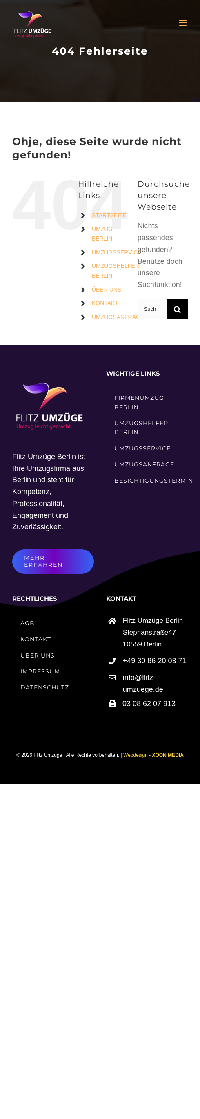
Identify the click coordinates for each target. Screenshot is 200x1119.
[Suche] (177, 309)
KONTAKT (105, 303)
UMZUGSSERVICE (117, 252)
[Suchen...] (152, 309)
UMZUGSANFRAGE (118, 317)
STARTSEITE (109, 215)
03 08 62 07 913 (149, 704)
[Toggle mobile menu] (183, 22)
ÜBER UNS (106, 289)
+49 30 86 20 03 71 (155, 661)
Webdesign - (153, 755)
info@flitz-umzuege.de (143, 683)
